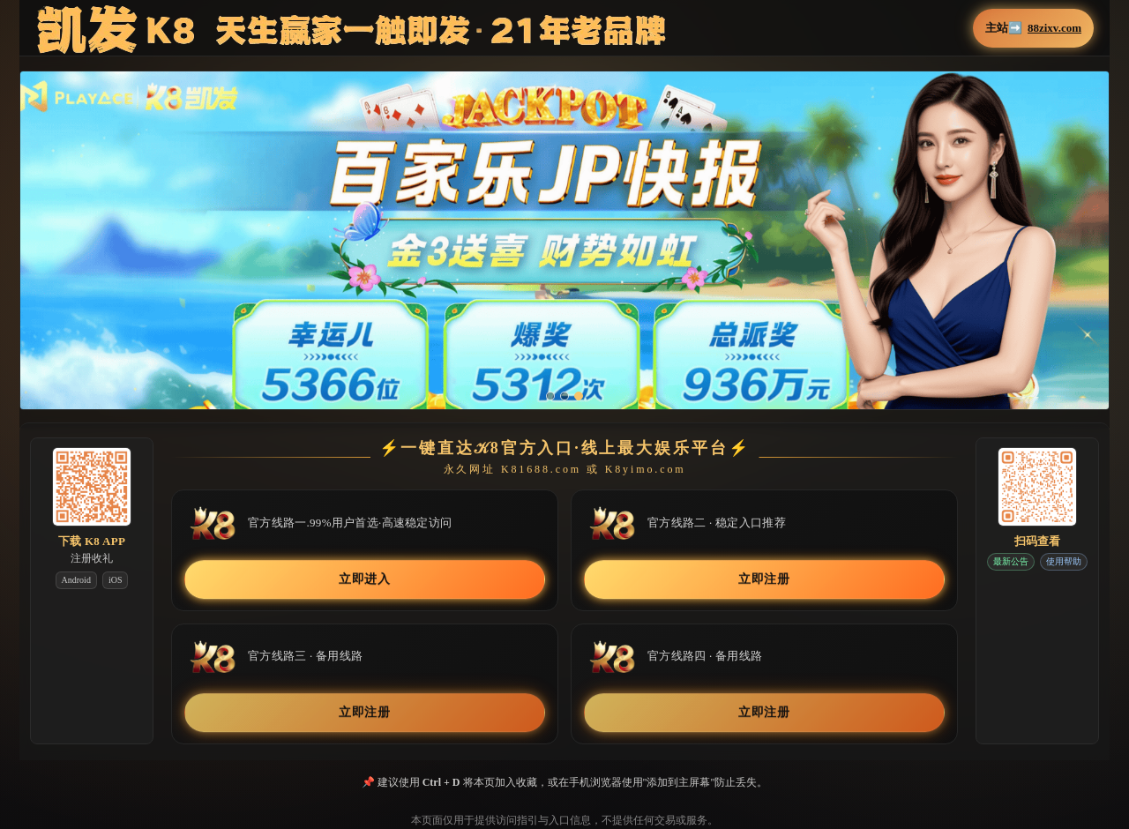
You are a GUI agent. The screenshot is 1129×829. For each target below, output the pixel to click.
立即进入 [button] (365, 579)
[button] (564, 252)
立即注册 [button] (764, 579)
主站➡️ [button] (1033, 28)
